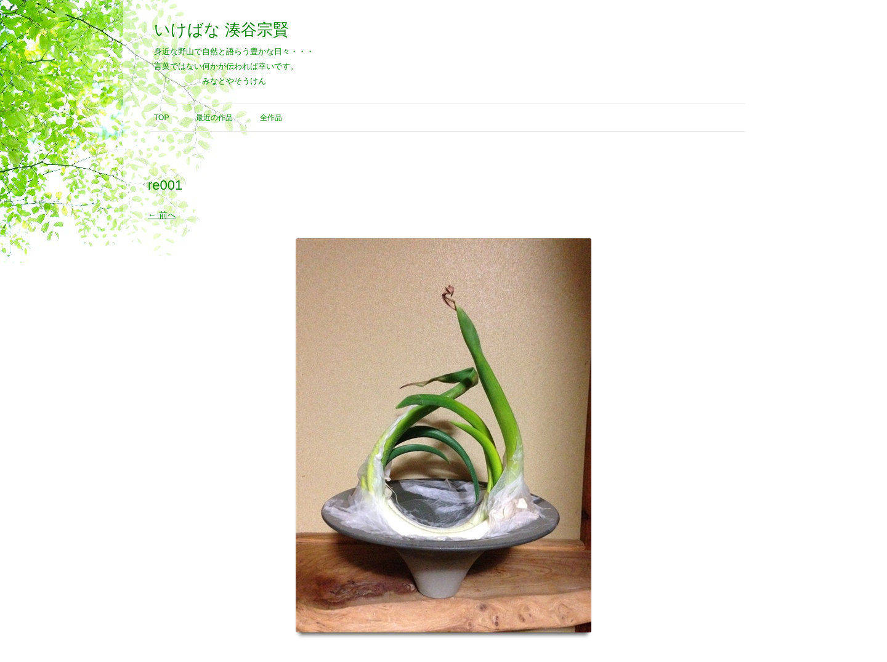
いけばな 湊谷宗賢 (221, 29)
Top (161, 117)
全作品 (271, 117)
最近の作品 (214, 117)
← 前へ (162, 215)
